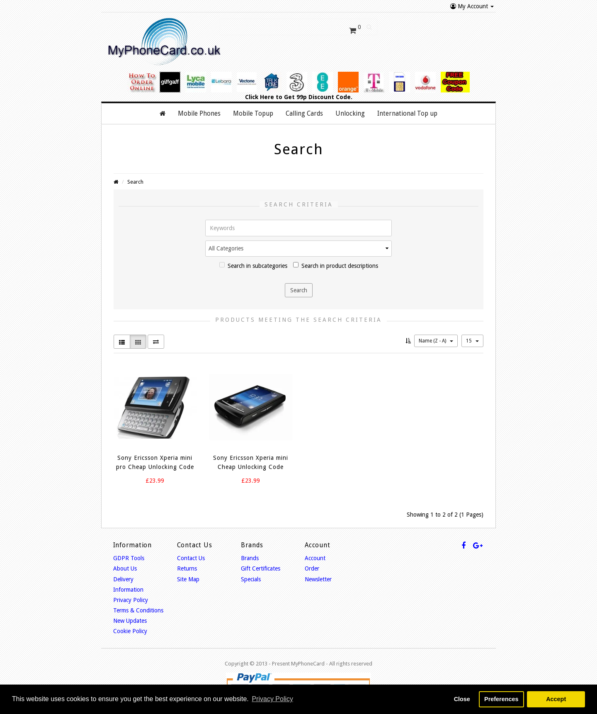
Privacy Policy (130, 599)
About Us (125, 567)
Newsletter (318, 578)
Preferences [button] (501, 699)
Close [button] (462, 699)
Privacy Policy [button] (272, 698)
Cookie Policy (130, 630)
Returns (187, 567)
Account (315, 557)
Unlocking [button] (350, 113)
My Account (472, 6)
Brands (250, 557)
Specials (251, 578)
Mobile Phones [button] (199, 113)
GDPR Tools (128, 557)
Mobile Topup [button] (253, 113)
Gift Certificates (260, 567)
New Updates (130, 620)
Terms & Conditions (138, 609)
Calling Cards (304, 113)
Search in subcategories (253, 264)
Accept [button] (556, 699)
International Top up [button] (407, 113)
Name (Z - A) (436, 340)
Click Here (259, 96)
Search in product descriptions (335, 264)
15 (472, 340)
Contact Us (191, 557)
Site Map (188, 578)
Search (135, 181)
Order (312, 567)
